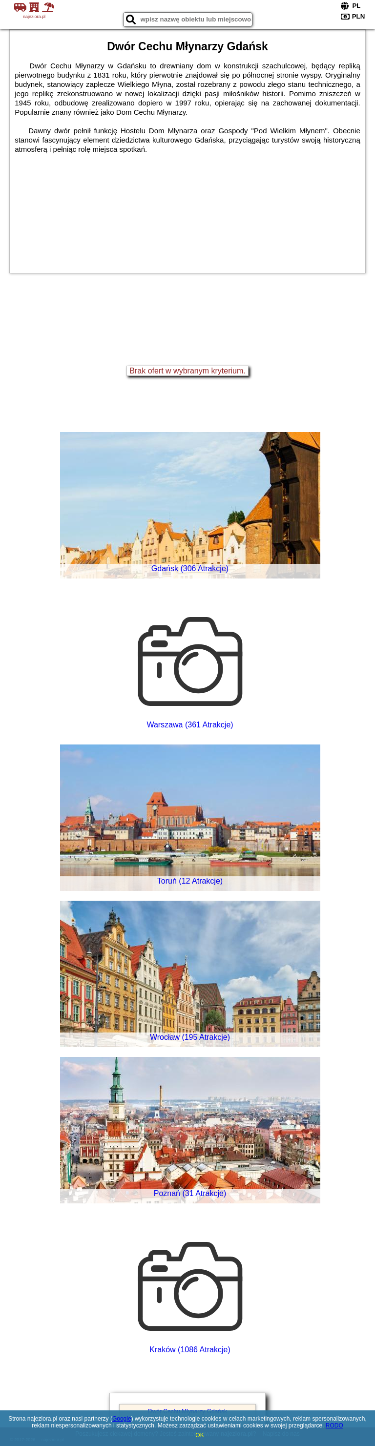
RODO (334, 1425)
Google (121, 1418)
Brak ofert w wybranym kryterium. (187, 371)
